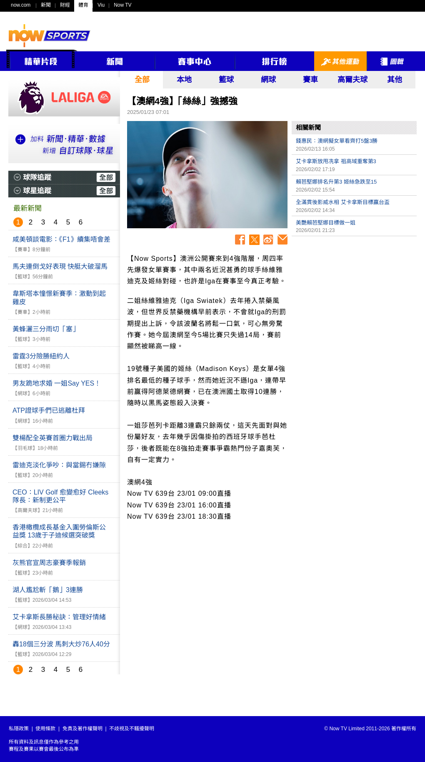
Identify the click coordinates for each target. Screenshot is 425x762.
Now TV (122, 5)
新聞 (46, 5)
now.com (20, 5)
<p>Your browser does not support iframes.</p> (354, 299)
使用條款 (45, 729)
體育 (83, 5)
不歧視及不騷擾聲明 (131, 729)
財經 (65, 5)
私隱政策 (19, 729)
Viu (101, 5)
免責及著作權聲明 (82, 729)
